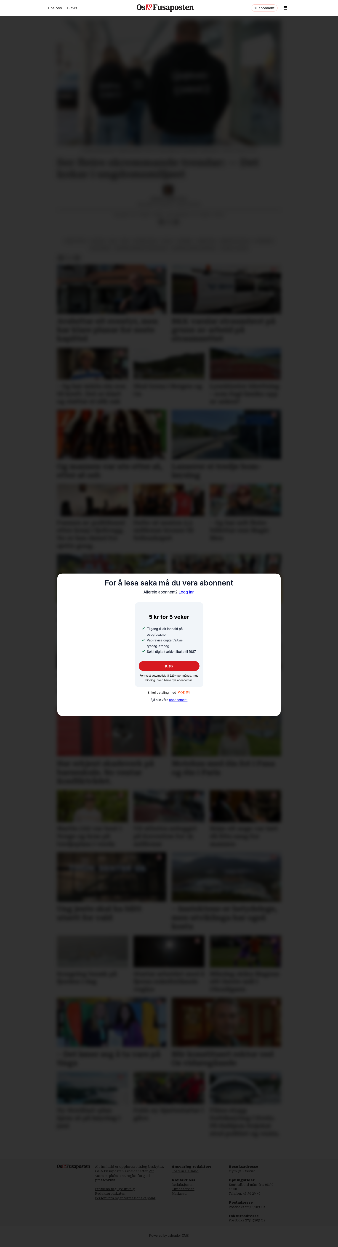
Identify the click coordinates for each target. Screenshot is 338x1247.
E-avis (72, 8)
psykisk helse (145, 245)
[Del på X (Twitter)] (168, 226)
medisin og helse (235, 245)
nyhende (185, 245)
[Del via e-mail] (176, 226)
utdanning (264, 245)
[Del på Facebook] (161, 226)
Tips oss (54, 8)
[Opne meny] (285, 8)
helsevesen (99, 253)
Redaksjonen (183, 1189)
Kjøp (169, 666)
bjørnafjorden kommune (193, 253)
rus (113, 245)
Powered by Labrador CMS (169, 1240)
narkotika (206, 245)
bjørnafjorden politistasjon (141, 253)
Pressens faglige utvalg (115, 1193)
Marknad (179, 1198)
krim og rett (76, 245)
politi (167, 245)
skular (98, 245)
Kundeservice (183, 1193)
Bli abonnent (263, 8)
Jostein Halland (185, 1176)
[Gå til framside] (165, 8)
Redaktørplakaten (110, 1198)
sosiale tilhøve (234, 253)
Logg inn (169, 592)
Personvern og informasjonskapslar (125, 1203)
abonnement (178, 700)
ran (125, 245)
